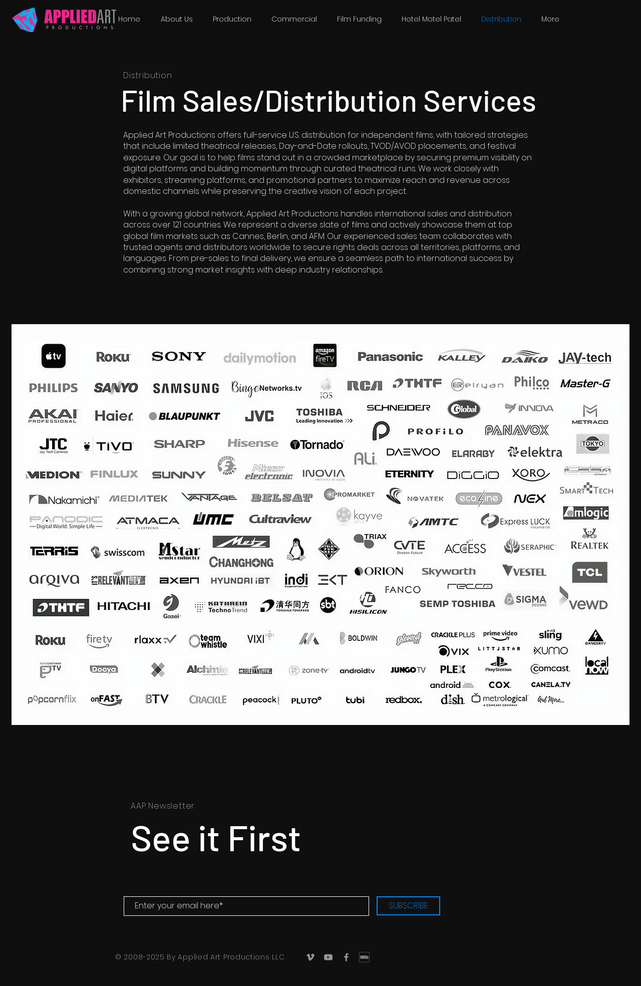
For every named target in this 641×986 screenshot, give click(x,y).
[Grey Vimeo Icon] (310, 957)
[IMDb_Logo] (364, 957)
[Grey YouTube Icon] (328, 957)
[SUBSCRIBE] (408, 905)
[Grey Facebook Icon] (346, 957)
